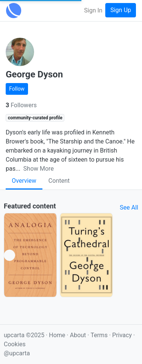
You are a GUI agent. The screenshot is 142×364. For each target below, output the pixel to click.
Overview (24, 180)
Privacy (122, 335)
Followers (21, 105)
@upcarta (17, 353)
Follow (17, 89)
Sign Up (120, 10)
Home (57, 335)
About (78, 335)
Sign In (93, 10)
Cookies (14, 344)
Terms (100, 335)
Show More (38, 168)
